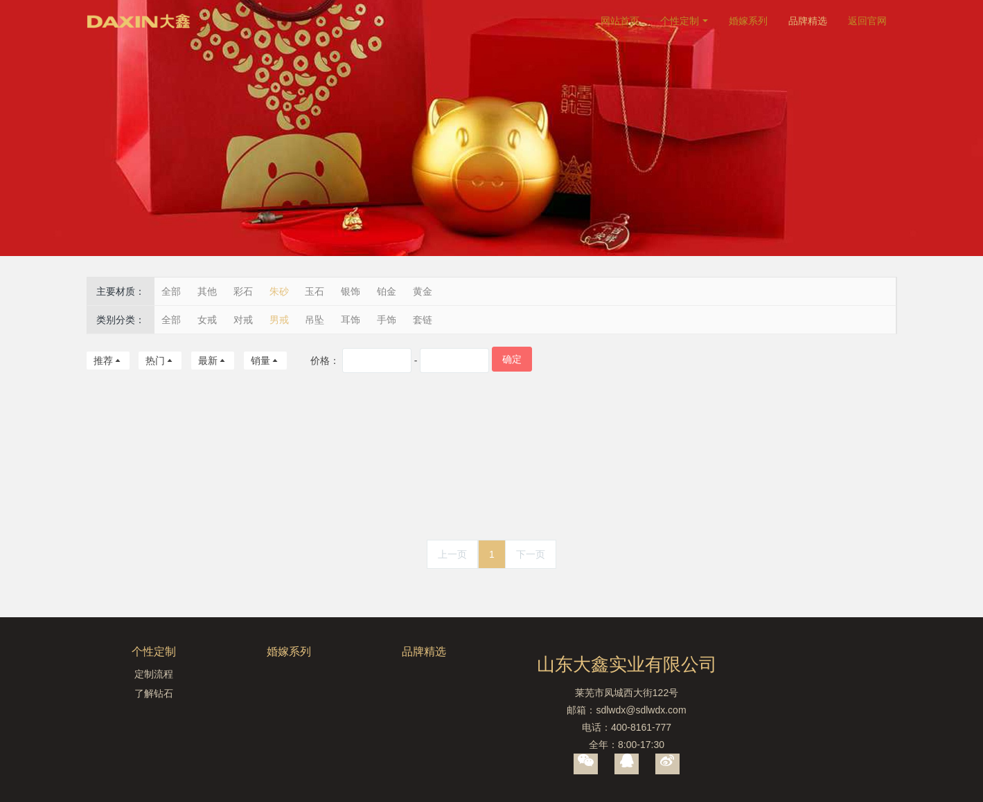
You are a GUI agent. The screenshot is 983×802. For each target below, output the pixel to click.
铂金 (386, 291)
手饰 (386, 319)
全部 (171, 291)
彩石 (243, 291)
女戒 (207, 319)
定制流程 (153, 674)
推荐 (108, 360)
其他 (207, 291)
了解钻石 (153, 693)
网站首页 (620, 20)
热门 (160, 360)
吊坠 (314, 319)
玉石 (314, 291)
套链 (422, 319)
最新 (212, 360)
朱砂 (279, 291)
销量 (265, 360)
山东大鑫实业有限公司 (627, 664)
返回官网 (867, 20)
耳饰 (350, 319)
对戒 (243, 319)
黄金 (422, 291)
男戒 (279, 319)
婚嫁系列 (748, 20)
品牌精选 (807, 20)
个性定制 (679, 20)
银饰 (350, 291)
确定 (512, 359)
